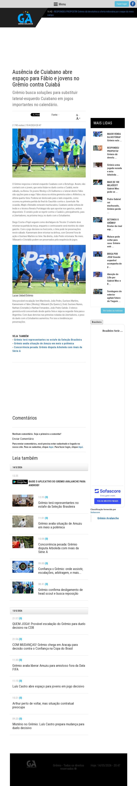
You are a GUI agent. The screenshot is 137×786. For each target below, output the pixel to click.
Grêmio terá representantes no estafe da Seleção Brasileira (48, 339)
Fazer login (122, 4)
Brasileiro (97, 322)
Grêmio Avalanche (108, 518)
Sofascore (95, 512)
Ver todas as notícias (113, 310)
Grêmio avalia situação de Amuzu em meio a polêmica (44, 343)
